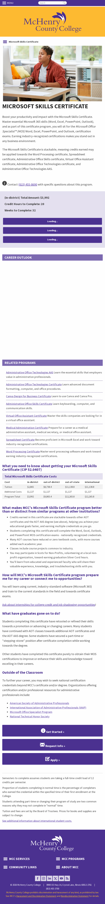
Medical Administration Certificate (27, 427)
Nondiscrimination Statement (75, 896)
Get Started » (52, 731)
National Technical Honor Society (30, 716)
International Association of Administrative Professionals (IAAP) (48, 707)
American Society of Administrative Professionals (39, 703)
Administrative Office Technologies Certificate (34, 384)
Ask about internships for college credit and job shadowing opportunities (48, 604)
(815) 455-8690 (27, 184)
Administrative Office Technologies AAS (29, 372)
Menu (4, 3)
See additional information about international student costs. (37, 821)
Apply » (52, 759)
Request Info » (52, 745)
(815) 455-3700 (52, 888)
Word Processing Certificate (23, 451)
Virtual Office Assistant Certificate (26, 415)
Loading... (52, 221)
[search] (52, 3)
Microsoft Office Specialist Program (31, 712)
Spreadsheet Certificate (20, 439)
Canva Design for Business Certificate (28, 396)
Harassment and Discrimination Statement (36, 896)
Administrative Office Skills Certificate (29, 404)
